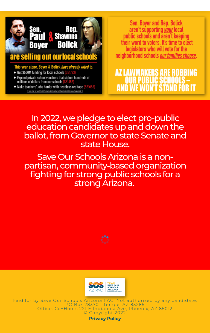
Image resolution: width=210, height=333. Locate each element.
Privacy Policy (105, 318)
